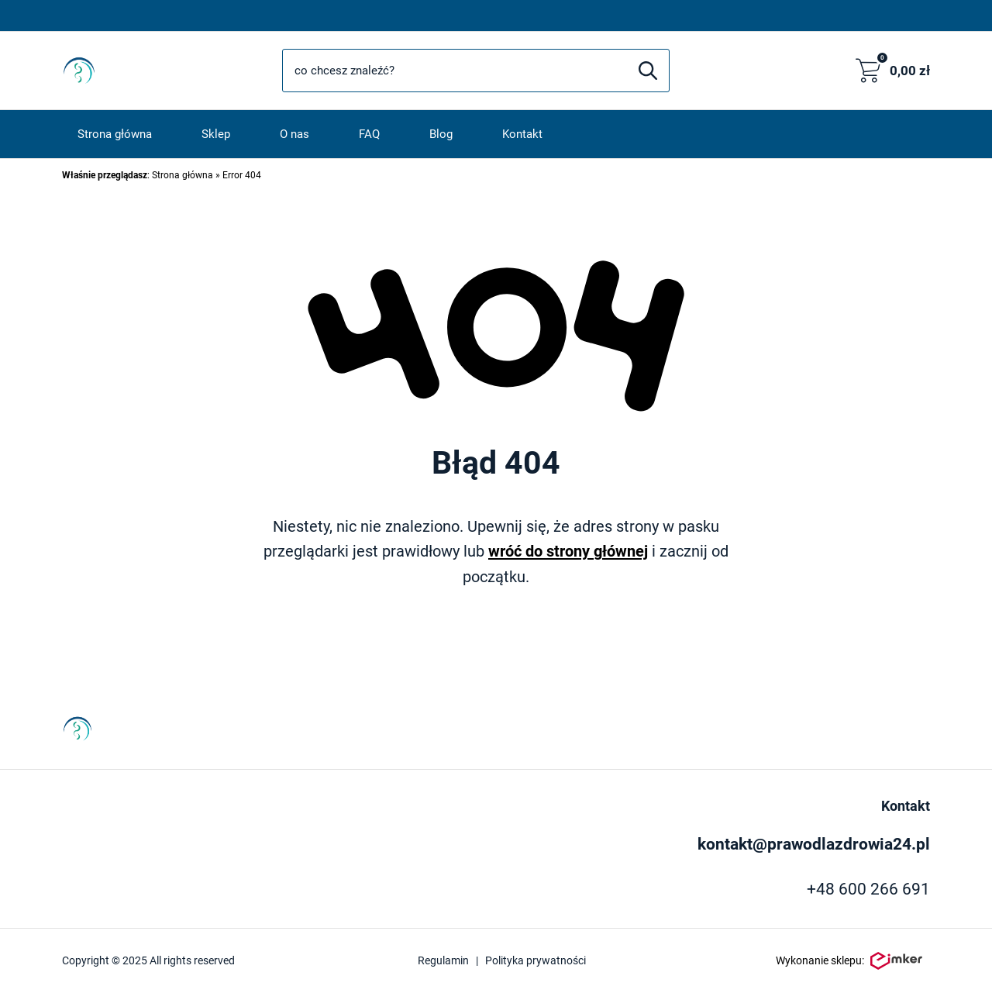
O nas (294, 134)
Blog (441, 134)
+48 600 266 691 (868, 889)
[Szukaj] (647, 70)
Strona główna (115, 134)
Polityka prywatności (535, 960)
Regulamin (443, 960)
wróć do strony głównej (568, 551)
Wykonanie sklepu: (849, 961)
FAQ (369, 134)
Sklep (216, 134)
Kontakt (522, 134)
